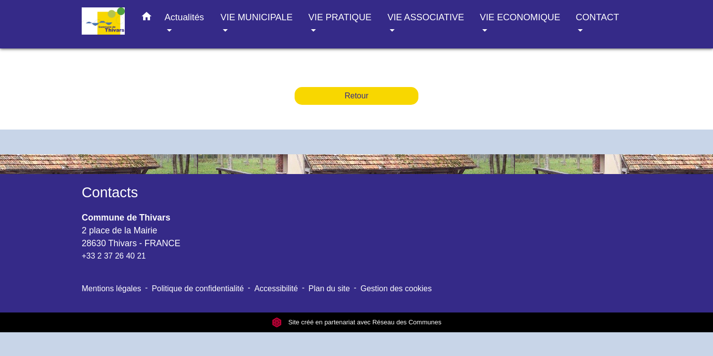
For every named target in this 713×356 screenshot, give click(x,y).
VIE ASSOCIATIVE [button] (425, 17)
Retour (356, 95)
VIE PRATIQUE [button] (339, 17)
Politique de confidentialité (198, 288)
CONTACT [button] (597, 17)
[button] (146, 18)
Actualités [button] (184, 17)
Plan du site (329, 288)
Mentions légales (111, 288)
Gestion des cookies (396, 288)
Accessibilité (276, 288)
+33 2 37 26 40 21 (114, 256)
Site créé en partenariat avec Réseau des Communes (357, 322)
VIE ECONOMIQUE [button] (520, 17)
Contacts (110, 192)
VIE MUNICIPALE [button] (256, 17)
